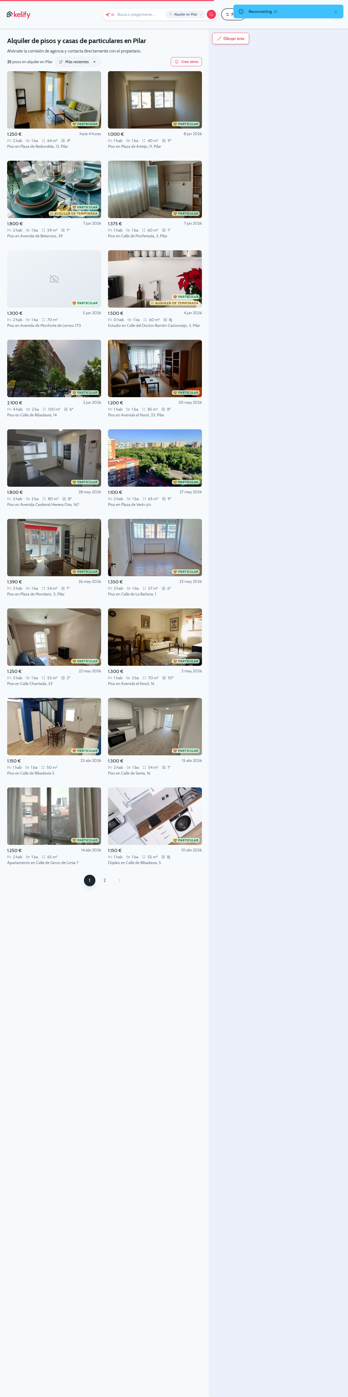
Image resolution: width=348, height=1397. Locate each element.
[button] (335, 14)
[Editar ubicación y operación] (186, 14)
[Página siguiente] (119, 880)
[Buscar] (211, 14)
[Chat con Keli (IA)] (109, 14)
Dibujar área (230, 38)
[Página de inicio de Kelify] (19, 14)
